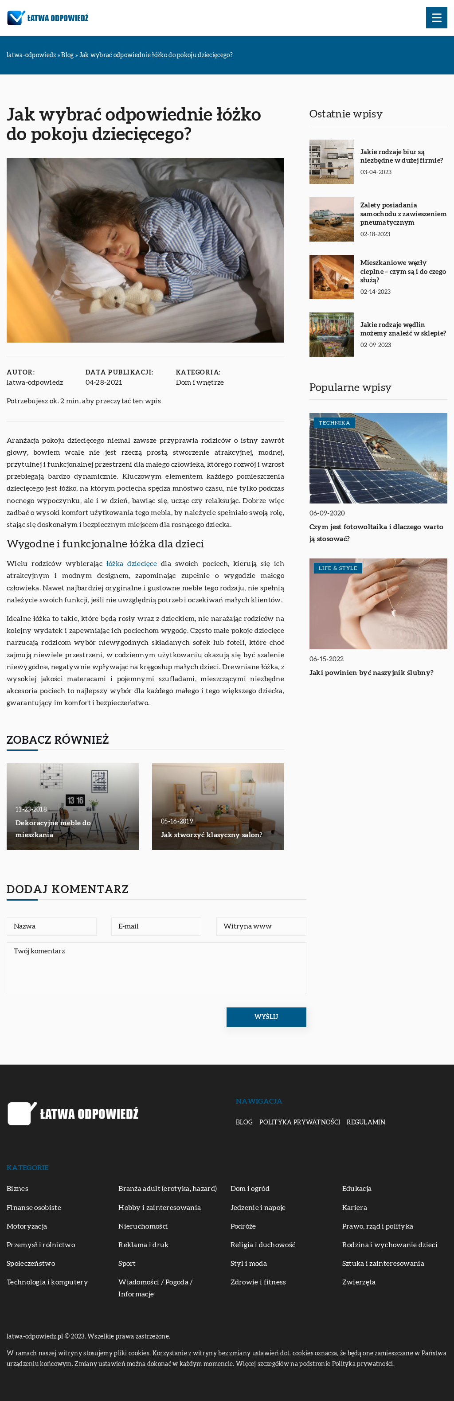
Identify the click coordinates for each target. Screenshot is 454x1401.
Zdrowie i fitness (258, 1282)
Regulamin (366, 1123)
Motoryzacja (27, 1226)
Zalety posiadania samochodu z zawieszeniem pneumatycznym (403, 214)
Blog (244, 1123)
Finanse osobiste (34, 1207)
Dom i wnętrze (200, 382)
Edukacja (357, 1188)
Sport (127, 1263)
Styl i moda (249, 1263)
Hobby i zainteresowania (159, 1207)
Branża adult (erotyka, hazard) (167, 1188)
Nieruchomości (143, 1226)
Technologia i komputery (47, 1282)
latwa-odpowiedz (35, 382)
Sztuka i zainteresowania (383, 1263)
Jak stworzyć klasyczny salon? (212, 835)
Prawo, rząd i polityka (378, 1226)
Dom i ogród (250, 1188)
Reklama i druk (143, 1245)
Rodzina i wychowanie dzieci (390, 1245)
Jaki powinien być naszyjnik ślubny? (371, 672)
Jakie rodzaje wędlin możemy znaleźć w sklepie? (403, 329)
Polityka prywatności (299, 1123)
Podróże (243, 1226)
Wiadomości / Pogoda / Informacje (155, 1288)
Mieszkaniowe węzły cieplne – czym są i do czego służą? (403, 272)
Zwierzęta (359, 1282)
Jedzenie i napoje (258, 1207)
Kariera (354, 1207)
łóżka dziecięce (131, 563)
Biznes (17, 1188)
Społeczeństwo (31, 1263)
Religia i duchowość (263, 1245)
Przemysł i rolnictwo (41, 1245)
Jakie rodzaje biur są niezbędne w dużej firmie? (401, 156)
